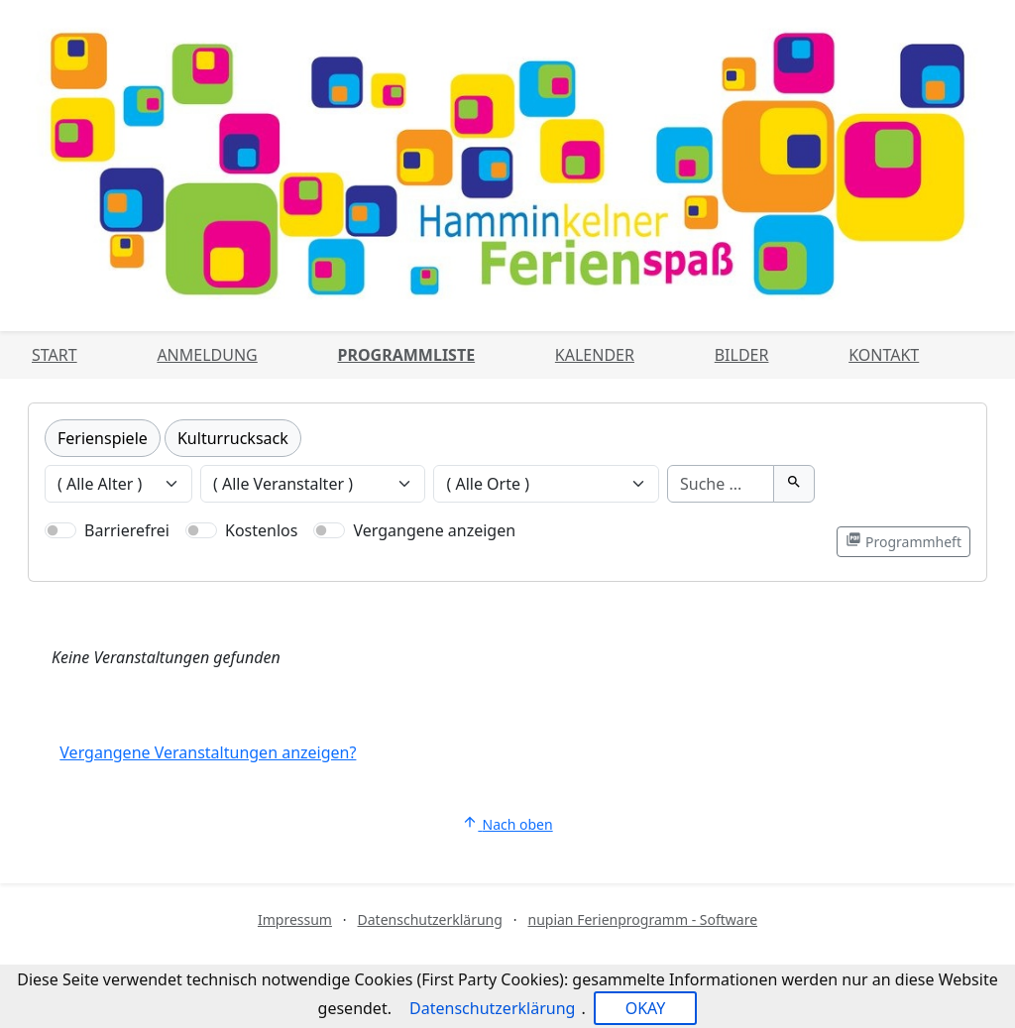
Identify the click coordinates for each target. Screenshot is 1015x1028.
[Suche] (720, 484)
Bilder (742, 355)
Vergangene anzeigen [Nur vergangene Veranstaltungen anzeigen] (434, 530)
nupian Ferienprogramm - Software (642, 919)
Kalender (594, 355)
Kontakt (883, 355)
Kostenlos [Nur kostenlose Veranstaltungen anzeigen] (261, 530)
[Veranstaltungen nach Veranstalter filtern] (313, 484)
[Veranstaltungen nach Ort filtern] (546, 484)
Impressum (295, 919)
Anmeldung (207, 355)
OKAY (645, 1008)
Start (54, 355)
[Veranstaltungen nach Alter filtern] (118, 484)
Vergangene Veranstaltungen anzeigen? (207, 752)
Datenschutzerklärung (430, 919)
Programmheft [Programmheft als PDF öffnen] (903, 541)
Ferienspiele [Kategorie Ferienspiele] (102, 438)
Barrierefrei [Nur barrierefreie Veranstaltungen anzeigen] (126, 530)
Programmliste (407, 355)
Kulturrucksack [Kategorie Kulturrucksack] (232, 438)
